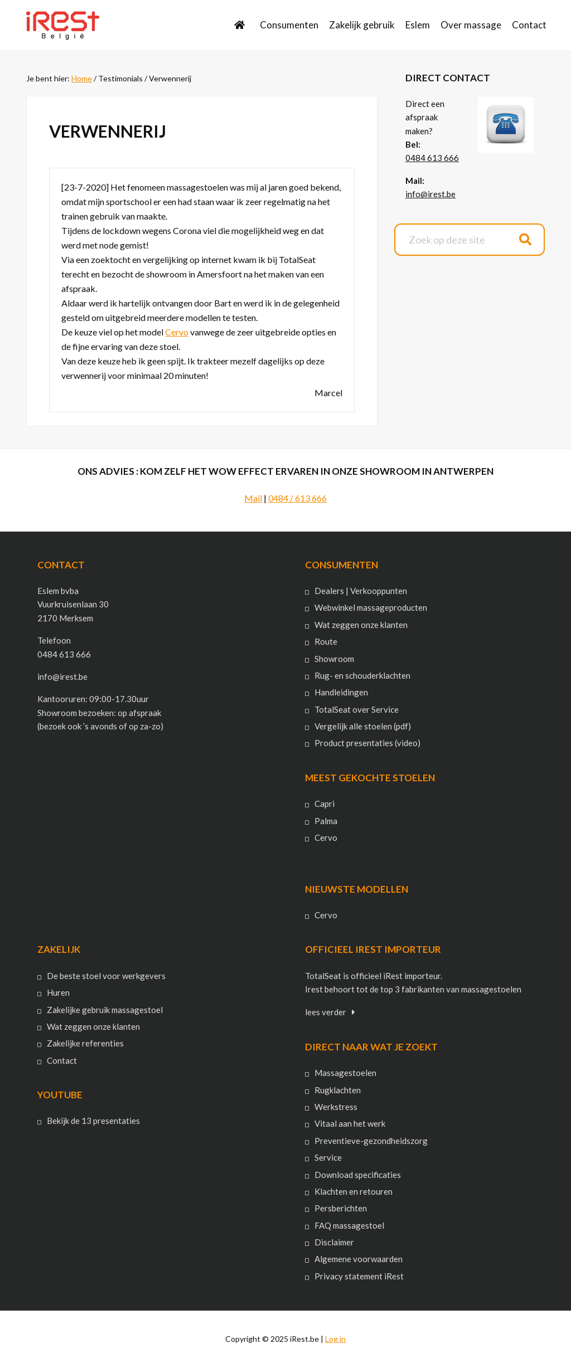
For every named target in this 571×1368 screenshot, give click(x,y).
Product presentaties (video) (367, 743)
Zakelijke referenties (85, 1043)
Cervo (176, 332)
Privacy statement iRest (359, 1276)
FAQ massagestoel (349, 1225)
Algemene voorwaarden (358, 1259)
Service (328, 1157)
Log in (335, 1338)
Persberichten (340, 1208)
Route (325, 641)
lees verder (325, 1012)
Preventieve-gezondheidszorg (371, 1141)
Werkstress (335, 1107)
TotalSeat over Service (356, 709)
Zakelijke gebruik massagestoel (105, 1010)
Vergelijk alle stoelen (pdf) (362, 726)
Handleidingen (341, 692)
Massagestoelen (345, 1073)
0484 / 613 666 (297, 498)
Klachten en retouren (353, 1191)
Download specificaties (357, 1175)
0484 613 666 (432, 158)
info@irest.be (430, 194)
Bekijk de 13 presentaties (93, 1121)
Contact (62, 1060)
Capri (324, 804)
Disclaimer (334, 1242)
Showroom (334, 659)
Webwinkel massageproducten (370, 607)
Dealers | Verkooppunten (360, 591)
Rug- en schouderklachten (362, 675)
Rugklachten (337, 1090)
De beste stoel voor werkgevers (106, 976)
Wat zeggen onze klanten (361, 625)
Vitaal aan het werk (349, 1123)
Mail (253, 498)
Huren (58, 992)
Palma (325, 821)
